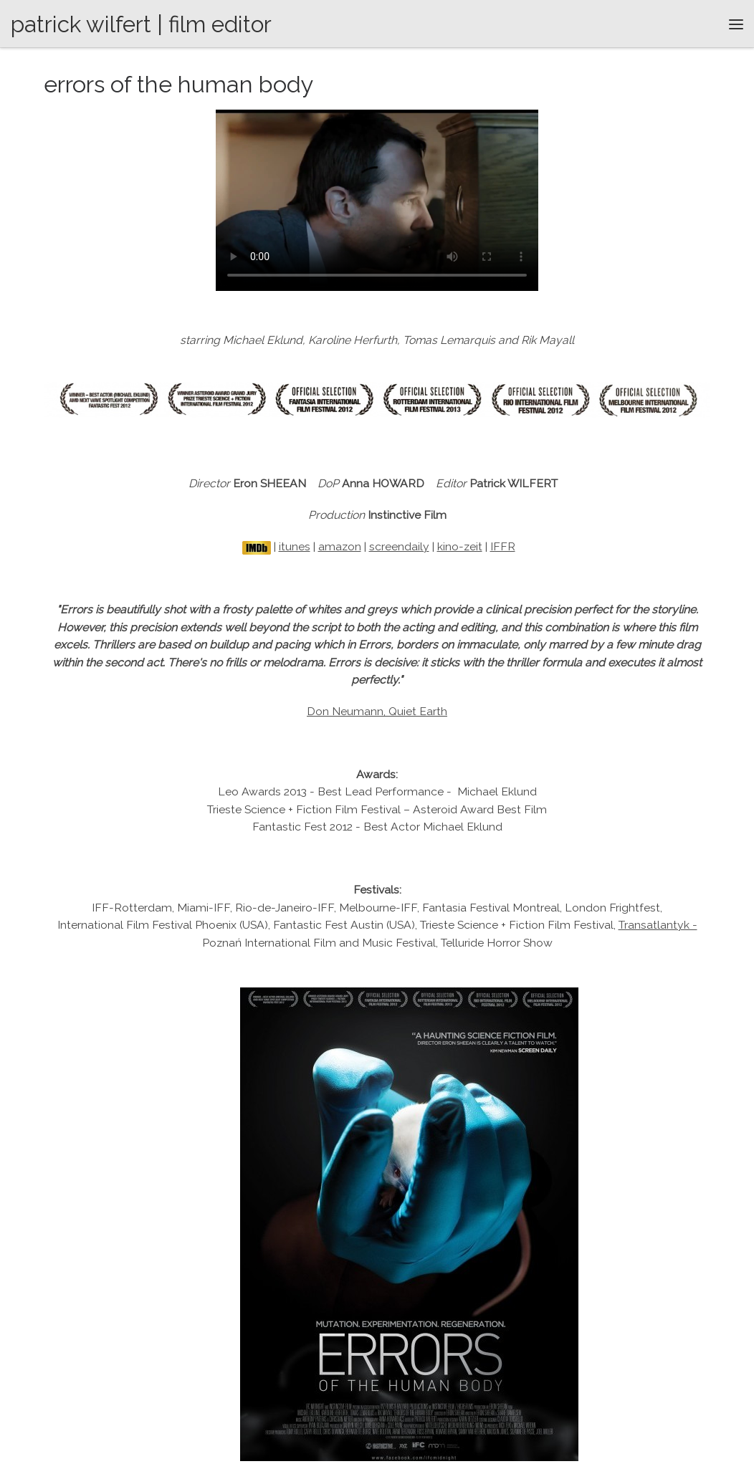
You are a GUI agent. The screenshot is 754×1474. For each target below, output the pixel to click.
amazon (339, 546)
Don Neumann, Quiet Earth (377, 711)
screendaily (399, 546)
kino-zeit (459, 546)
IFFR (502, 546)
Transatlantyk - (658, 925)
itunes (294, 546)
